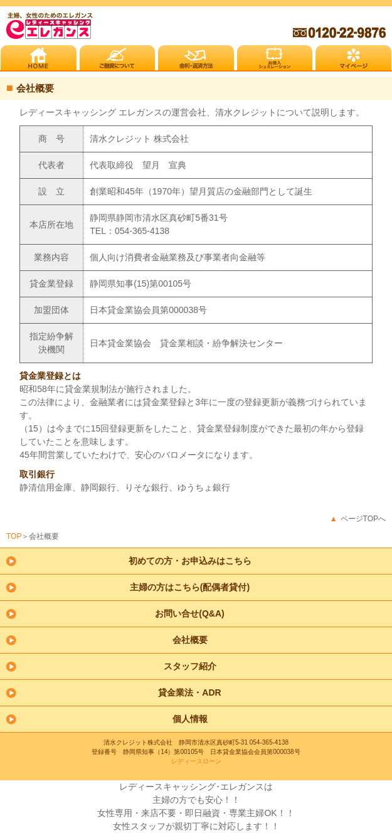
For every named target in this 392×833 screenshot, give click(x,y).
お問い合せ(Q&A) (189, 613)
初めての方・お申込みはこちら (190, 561)
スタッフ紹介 (190, 666)
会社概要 (190, 640)
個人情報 (190, 719)
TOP (13, 536)
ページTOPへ (363, 518)
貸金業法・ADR (189, 692)
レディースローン (196, 761)
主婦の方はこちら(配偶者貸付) (190, 587)
